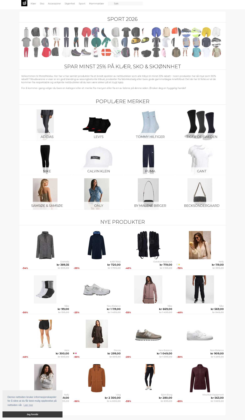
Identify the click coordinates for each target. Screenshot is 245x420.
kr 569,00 (217, 309)
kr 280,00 (165, 397)
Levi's (98, 137)
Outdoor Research (162, 261)
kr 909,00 (217, 353)
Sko (42, 3)
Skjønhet (70, 3)
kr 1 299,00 (217, 357)
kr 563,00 (217, 397)
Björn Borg (166, 394)
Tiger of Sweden (201, 137)
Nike (47, 171)
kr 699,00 (166, 401)
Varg (118, 394)
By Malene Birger (150, 206)
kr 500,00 (63, 357)
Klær (34, 3)
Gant (202, 171)
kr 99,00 (63, 309)
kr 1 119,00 (114, 309)
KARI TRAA (115, 261)
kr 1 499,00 (114, 312)
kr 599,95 (115, 357)
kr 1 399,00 (165, 357)
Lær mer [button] (28, 405)
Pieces (117, 350)
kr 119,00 (218, 264)
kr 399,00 (218, 268)
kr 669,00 (165, 309)
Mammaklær (97, 3)
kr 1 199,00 (166, 268)
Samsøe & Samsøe (47, 206)
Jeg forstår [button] (32, 414)
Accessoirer (55, 3)
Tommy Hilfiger (150, 137)
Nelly (221, 261)
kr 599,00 (63, 268)
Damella (64, 261)
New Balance (114, 306)
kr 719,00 (166, 264)
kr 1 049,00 (164, 353)
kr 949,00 (218, 312)
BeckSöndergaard (202, 206)
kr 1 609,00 (217, 401)
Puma (150, 171)
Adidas (47, 137)
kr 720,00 (114, 264)
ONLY (98, 206)
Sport (82, 3)
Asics (66, 350)
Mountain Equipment (213, 394)
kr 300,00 (62, 353)
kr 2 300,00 (113, 397)
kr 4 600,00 (114, 401)
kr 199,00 (63, 312)
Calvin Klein (98, 171)
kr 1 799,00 (114, 268)
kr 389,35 (63, 264)
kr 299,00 (114, 353)
